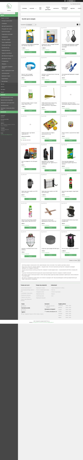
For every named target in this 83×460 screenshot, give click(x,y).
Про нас (2, 84)
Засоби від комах (5, 73)
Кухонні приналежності (26, 287)
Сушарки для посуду (6, 45)
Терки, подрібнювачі (6, 42)
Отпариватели (5, 61)
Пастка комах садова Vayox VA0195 (70, 248)
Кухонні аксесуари (6, 31)
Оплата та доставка (55, 291)
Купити (30, 52)
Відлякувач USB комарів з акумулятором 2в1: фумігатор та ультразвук (49, 163)
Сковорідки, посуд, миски (26, 293)
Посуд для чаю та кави (7, 28)
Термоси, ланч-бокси (25, 297)
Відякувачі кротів (40, 293)
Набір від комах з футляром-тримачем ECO (28, 133)
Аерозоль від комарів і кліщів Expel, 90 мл (70, 192)
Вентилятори (5, 81)
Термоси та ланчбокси (7, 53)
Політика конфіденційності (48, 322)
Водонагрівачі (5, 78)
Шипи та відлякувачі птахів (8, 70)
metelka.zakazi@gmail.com (6, 134)
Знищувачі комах (40, 291)
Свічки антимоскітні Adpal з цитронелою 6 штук (48, 133)
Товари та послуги (5, 18)
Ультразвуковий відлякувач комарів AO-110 (70, 75)
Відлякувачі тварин (6, 76)
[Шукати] (16, 13)
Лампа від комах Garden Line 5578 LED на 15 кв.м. (29, 192)
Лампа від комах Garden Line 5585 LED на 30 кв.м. (49, 192)
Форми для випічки (6, 50)
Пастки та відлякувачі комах (42, 289)
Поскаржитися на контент (38, 322)
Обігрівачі (4, 64)
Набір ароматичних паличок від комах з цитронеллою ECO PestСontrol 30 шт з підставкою (49, 104)
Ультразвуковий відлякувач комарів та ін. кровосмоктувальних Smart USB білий (70, 46)
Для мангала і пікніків (6, 58)
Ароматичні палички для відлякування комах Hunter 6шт (49, 220)
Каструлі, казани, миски (7, 20)
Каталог (32, 8)
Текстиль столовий (6, 39)
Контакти (56, 8)
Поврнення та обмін (64, 8)
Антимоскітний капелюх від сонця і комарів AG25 (70, 220)
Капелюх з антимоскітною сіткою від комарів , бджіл (50, 75)
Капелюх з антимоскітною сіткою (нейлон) (29, 249)
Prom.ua (47, 321)
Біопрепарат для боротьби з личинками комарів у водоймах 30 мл (70, 103)
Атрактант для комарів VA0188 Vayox (50, 248)
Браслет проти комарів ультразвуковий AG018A (27, 75)
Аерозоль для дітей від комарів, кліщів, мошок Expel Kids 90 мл (28, 220)
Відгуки (2, 92)
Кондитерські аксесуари (7, 34)
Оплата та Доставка (48, 8)
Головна (24, 8)
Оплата (2, 86)
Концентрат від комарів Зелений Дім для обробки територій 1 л (30, 45)
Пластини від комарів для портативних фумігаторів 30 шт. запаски (69, 163)
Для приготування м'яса (7, 26)
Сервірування (5, 37)
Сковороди (4, 23)
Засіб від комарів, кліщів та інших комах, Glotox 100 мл (29, 103)
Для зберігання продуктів (7, 55)
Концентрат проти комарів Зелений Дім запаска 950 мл (50, 45)
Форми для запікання (26, 295)
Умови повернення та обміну (57, 287)
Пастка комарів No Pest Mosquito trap (29, 162)
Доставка (3, 89)
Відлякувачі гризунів (40, 297)
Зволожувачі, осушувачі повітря (7, 67)
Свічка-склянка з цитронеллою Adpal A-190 (70, 133)
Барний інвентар (5, 47)
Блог (52, 295)
